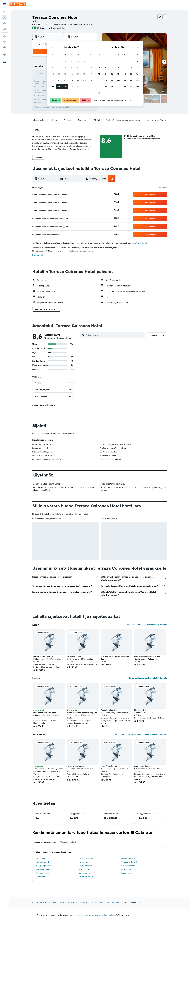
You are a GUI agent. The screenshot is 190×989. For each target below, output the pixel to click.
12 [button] (91, 67)
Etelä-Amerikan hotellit (61, 902)
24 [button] (78, 80)
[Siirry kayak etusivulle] (18, 4)
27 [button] (53, 86)
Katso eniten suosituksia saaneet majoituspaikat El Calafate (141, 734)
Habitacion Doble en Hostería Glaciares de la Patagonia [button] (147, 657)
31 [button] (78, 86)
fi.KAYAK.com (37, 902)
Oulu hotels (126, 869)
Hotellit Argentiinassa (80, 902)
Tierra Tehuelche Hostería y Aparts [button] (82, 712)
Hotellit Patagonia (97, 902)
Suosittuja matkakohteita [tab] (45, 842)
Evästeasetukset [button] (39, 255)
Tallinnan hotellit (42, 862)
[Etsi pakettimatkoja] (4, 28)
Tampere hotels (42, 873)
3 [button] (78, 61)
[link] (116, 194)
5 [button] (90, 61)
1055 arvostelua (58, 28)
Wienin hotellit (85, 869)
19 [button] (91, 74)
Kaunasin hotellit (128, 865)
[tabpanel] (100, 865)
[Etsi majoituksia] (4, 17)
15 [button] (65, 74)
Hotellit (47, 902)
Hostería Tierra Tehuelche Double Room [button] (115, 657)
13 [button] (53, 74)
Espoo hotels (126, 873)
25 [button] (84, 80)
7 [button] (59, 67)
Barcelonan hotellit (86, 858)
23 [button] (71, 80)
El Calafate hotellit (113, 902)
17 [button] (78, 74)
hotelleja (78, 915)
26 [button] (90, 80)
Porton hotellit (85, 862)
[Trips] (4, 55)
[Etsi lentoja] (4, 12)
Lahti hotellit (41, 858)
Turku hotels (41, 877)
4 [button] (84, 61)
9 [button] (71, 67)
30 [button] (71, 86)
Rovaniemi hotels (86, 877)
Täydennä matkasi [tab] (68, 842)
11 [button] (84, 67)
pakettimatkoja (108, 915)
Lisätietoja (142, 243)
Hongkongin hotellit (44, 865)
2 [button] (71, 61)
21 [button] (59, 80)
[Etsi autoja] (4, 23)
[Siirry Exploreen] (4, 36)
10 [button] (78, 67)
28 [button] (59, 86)
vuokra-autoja (94, 915)
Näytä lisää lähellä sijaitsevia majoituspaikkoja (147, 624)
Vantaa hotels (84, 873)
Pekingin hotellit (85, 865)
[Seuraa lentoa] (4, 41)
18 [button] (84, 74)
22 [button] (65, 80)
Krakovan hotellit (43, 869)
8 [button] (65, 67)
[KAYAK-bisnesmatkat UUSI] (4, 47)
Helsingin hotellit (128, 858)
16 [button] (72, 74)
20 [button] (52, 80)
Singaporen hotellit (129, 862)
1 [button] (65, 61)
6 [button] (52, 67)
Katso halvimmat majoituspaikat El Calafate (148, 678)
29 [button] (65, 86)
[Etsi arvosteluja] (114, 335)
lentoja (85, 915)
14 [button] (59, 74)
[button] (4, 4)
